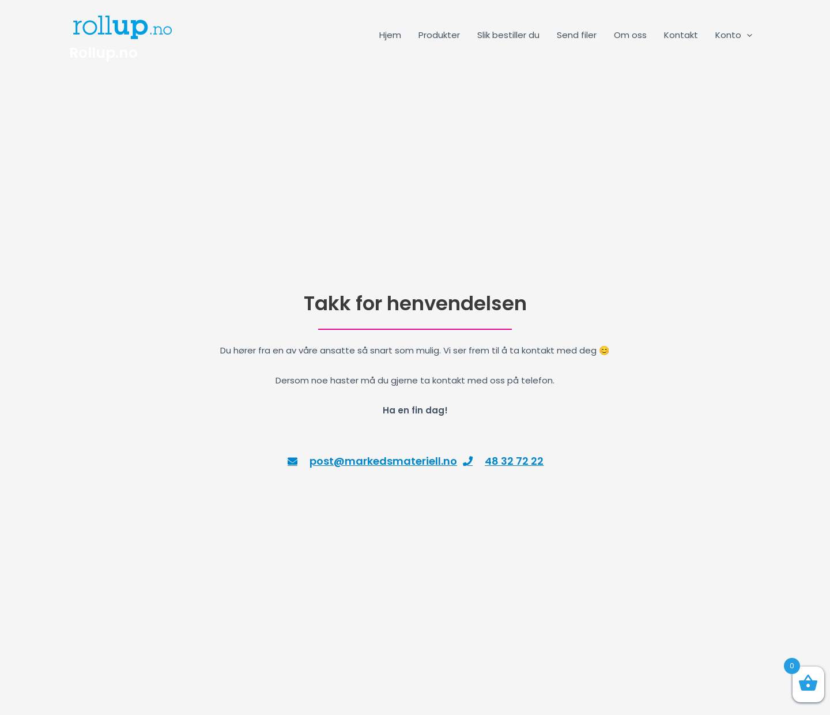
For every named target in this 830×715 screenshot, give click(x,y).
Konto (733, 35)
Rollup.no (103, 53)
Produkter (439, 35)
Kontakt (681, 35)
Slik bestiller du (508, 35)
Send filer (577, 35)
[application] (746, 35)
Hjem (390, 35)
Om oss (630, 35)
